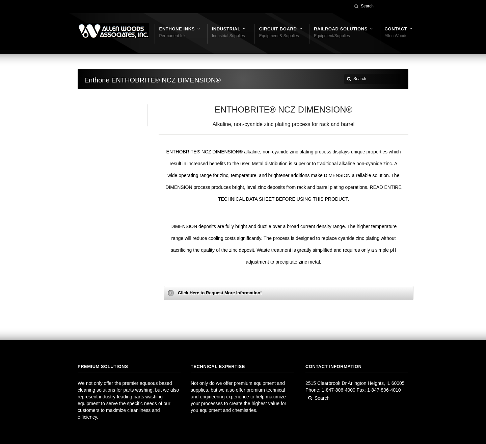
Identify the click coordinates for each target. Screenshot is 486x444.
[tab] (288, 293)
